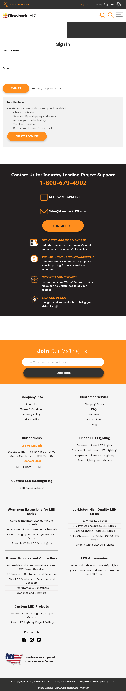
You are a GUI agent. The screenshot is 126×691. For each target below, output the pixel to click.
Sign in (16, 88)
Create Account (27, 136)
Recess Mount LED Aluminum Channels (31, 529)
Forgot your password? (46, 88)
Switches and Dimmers (31, 593)
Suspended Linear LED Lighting (94, 455)
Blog (94, 425)
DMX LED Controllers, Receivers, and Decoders (32, 581)
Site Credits (31, 419)
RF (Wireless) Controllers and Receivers (32, 574)
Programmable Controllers (32, 588)
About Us (32, 404)
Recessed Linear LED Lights (94, 445)
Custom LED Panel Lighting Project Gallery (32, 615)
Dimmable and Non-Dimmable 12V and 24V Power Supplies (31, 567)
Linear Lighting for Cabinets (94, 460)
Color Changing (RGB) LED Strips (94, 531)
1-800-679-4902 (63, 182)
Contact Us (62, 226)
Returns (94, 414)
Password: (8, 68)
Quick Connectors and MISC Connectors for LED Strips (94, 572)
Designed (83, 682)
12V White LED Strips (94, 521)
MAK (112, 682)
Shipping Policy (94, 404)
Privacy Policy (31, 414)
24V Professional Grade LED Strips (94, 526)
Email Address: (11, 51)
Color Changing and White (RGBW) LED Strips (31, 536)
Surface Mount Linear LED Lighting (94, 450)
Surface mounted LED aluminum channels (31, 523)
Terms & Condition (31, 409)
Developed (98, 682)
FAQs (94, 409)
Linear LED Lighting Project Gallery (32, 622)
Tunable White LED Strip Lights (32, 543)
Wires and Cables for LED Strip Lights (94, 565)
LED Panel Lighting (32, 488)
